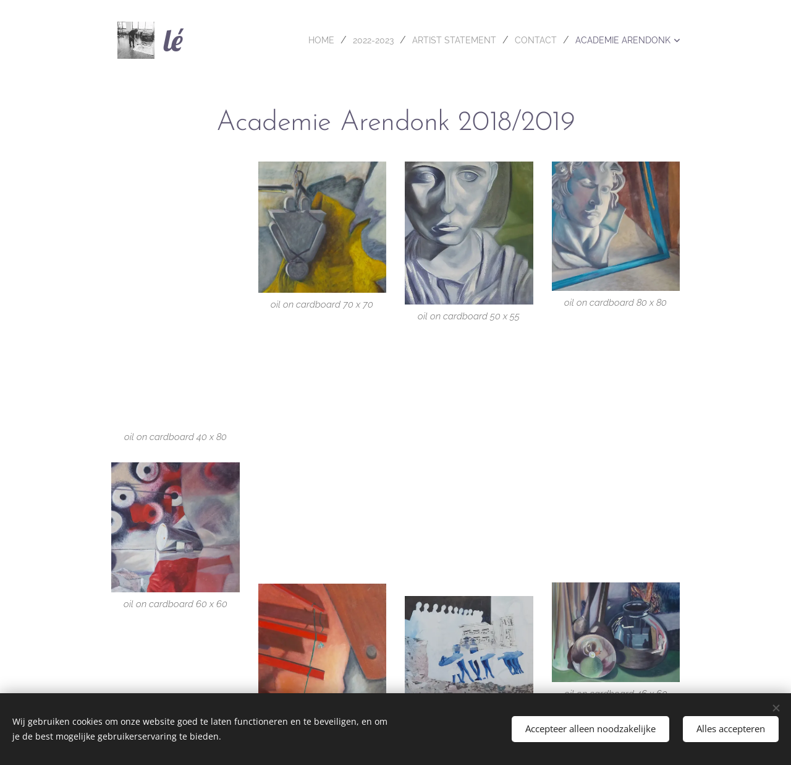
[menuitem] (290, 40)
